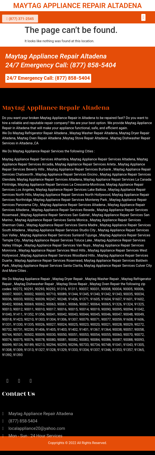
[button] (143, 17)
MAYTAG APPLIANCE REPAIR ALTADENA (77, 5)
